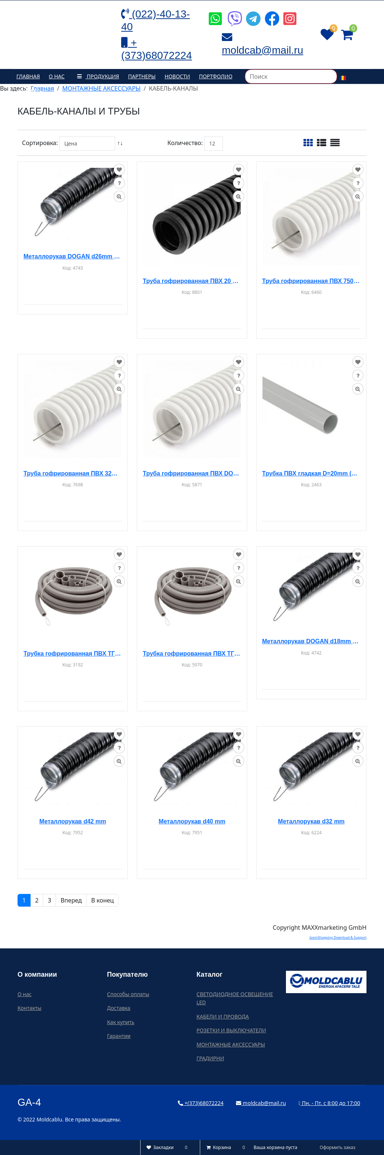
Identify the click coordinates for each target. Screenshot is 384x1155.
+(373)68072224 (200, 1103)
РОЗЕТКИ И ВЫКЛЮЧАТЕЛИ (231, 1030)
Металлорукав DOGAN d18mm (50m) (311, 641)
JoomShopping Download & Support (337, 937)
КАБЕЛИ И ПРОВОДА (222, 1016)
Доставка (118, 1007)
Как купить (120, 1022)
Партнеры (142, 76)
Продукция (96, 76)
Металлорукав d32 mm (311, 821)
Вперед (71, 900)
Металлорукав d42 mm (73, 821)
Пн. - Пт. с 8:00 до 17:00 (329, 1103)
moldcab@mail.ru (261, 1103)
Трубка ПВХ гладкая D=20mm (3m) (311, 473)
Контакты (30, 91)
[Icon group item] (214, 13)
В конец (102, 900)
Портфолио (216, 76)
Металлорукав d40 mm (192, 821)
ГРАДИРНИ (210, 1058)
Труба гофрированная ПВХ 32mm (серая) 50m (72, 473)
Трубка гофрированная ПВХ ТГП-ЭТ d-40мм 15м (192, 653)
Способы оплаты (128, 994)
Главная (28, 76)
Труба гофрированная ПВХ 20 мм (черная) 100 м (192, 281)
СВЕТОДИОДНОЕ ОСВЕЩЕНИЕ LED (234, 998)
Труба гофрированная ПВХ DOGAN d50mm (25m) (192, 473)
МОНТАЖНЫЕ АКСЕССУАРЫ (230, 1044)
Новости (177, 76)
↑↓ (121, 143)
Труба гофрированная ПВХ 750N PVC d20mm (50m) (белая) (311, 281)
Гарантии (118, 1035)
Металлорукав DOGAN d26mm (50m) (72, 256)
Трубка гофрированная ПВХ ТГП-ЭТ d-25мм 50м (72, 653)
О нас (56, 76)
